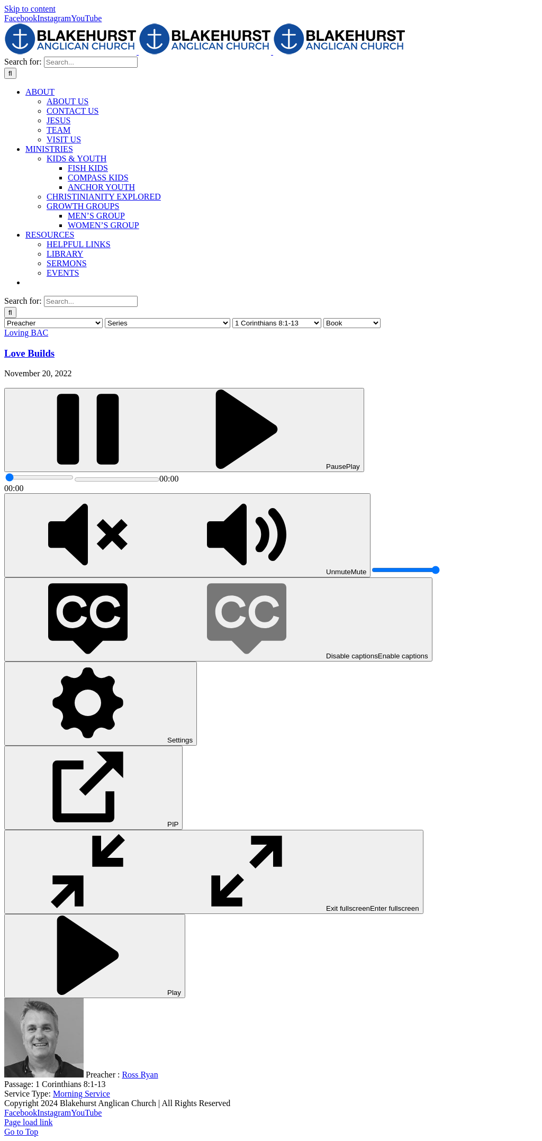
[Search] (10, 73)
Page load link (28, 1122)
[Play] (184, 430)
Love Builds (29, 353)
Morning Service (81, 1093)
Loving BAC (26, 332)
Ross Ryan (140, 1074)
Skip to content (30, 8)
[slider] (39, 477)
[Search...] (91, 62)
